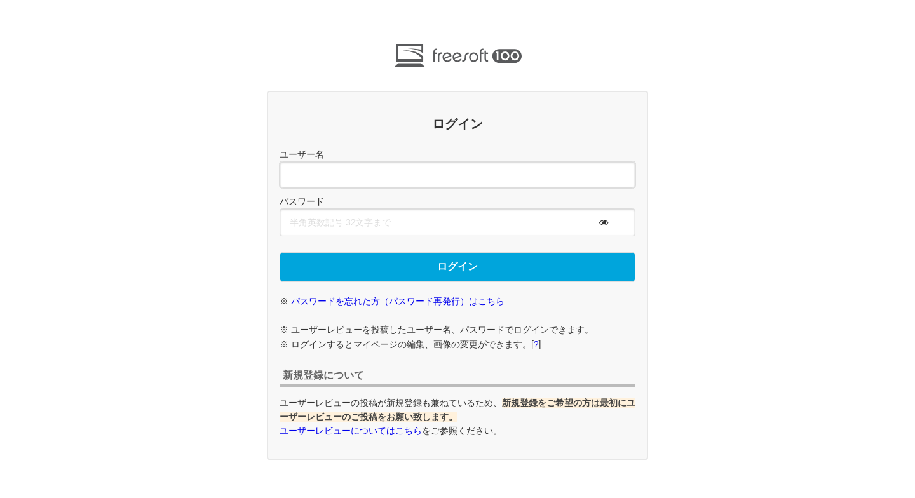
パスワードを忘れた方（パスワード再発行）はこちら (398, 301)
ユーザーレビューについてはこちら (351, 431)
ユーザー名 (302, 154)
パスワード (302, 201)
